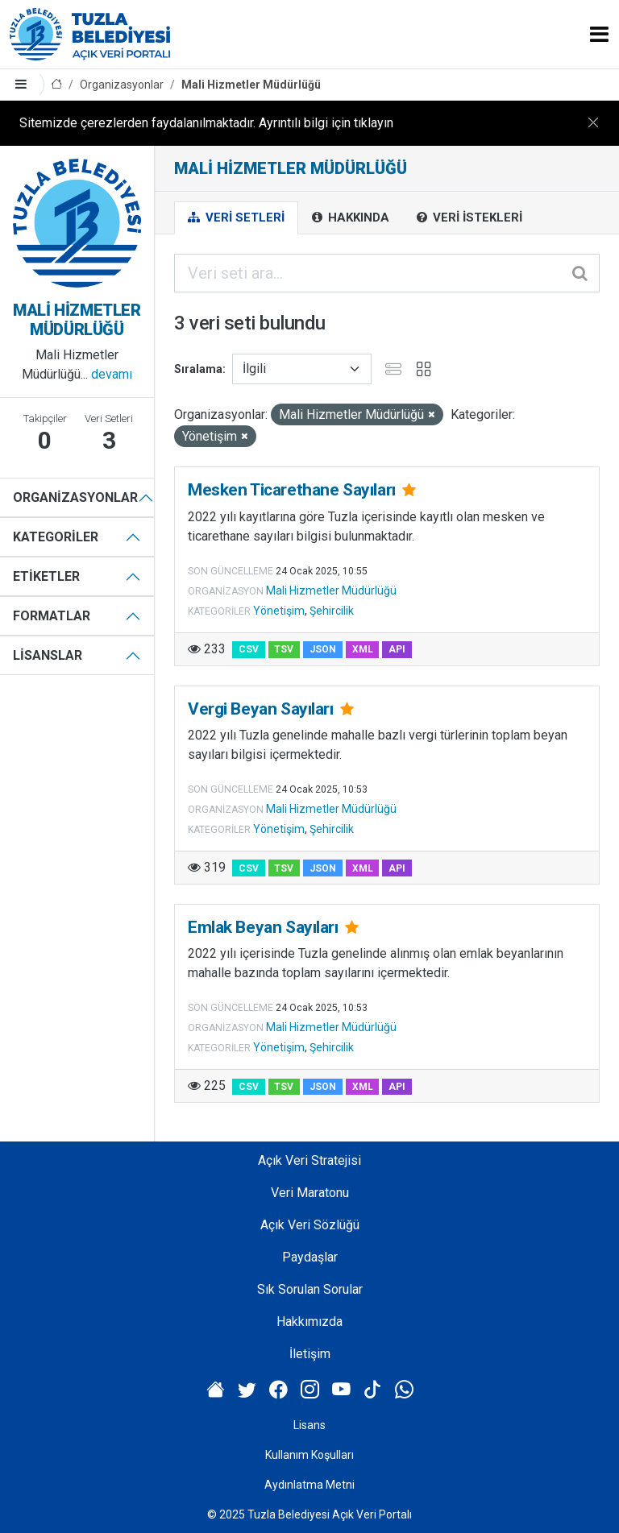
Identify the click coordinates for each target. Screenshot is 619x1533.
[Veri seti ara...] (387, 273)
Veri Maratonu (310, 1192)
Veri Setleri (236, 217)
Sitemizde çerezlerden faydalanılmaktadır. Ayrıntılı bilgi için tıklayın (206, 123)
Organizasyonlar (122, 84)
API (396, 649)
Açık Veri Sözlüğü (309, 1225)
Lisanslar (47, 655)
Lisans (309, 1425)
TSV (283, 649)
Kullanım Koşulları (309, 1454)
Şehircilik (332, 610)
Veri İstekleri (469, 217)
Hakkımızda (309, 1321)
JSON (323, 649)
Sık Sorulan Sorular (310, 1289)
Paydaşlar (310, 1257)
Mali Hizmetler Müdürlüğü (251, 84)
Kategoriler (55, 537)
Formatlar (51, 616)
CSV (249, 649)
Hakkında (350, 217)
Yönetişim (279, 610)
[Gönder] (581, 273)
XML (362, 649)
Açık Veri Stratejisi (309, 1160)
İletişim (309, 1353)
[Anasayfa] (56, 85)
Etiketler (46, 576)
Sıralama (198, 369)
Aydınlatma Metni (309, 1484)
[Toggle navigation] (599, 34)
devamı (111, 374)
